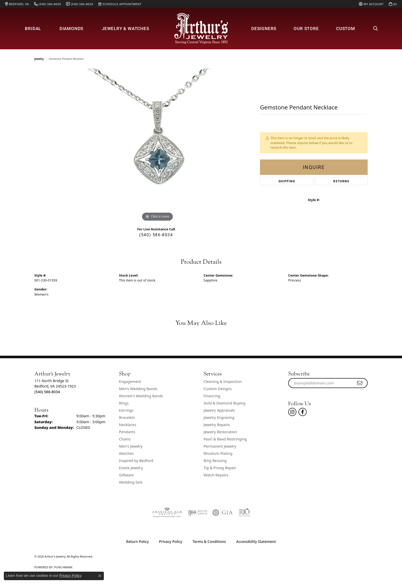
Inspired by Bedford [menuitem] (136, 460)
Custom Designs (218, 388)
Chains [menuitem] (125, 439)
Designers (263, 28)
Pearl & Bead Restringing (225, 439)
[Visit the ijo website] (197, 512)
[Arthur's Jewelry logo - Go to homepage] (201, 28)
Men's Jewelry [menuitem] (131, 446)
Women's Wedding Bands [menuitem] (141, 395)
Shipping (286, 181)
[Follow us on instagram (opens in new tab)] (292, 412)
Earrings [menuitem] (126, 410)
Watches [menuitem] (126, 453)
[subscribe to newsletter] (360, 383)
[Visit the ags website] (167, 512)
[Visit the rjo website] (244, 512)
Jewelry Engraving (219, 417)
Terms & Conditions (209, 541)
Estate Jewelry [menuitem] (131, 467)
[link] (17, 4)
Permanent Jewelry (220, 446)
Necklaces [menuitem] (127, 424)
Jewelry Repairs (217, 424)
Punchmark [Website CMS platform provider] (63, 567)
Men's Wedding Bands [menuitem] (138, 388)
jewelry (39, 59)
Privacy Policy (170, 541)
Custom (345, 28)
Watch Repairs (216, 475)
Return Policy (137, 541)
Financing (212, 395)
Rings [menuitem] (123, 403)
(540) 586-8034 (156, 234)
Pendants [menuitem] (127, 431)
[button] (371, 4)
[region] (157, 146)
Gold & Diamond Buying (224, 403)
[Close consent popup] (99, 575)
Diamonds (71, 28)
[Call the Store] (47, 391)
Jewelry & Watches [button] (125, 28)
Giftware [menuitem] (126, 475)
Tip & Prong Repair (220, 467)
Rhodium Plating (218, 453)
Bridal (33, 28)
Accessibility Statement (256, 541)
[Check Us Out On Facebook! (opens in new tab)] (302, 412)
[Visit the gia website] (222, 512)
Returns (341, 181)
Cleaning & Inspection (223, 381)
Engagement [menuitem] (130, 381)
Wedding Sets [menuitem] (131, 482)
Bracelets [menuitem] (127, 417)
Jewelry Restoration (220, 431)
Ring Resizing (215, 460)
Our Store (306, 28)
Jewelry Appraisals (219, 410)
